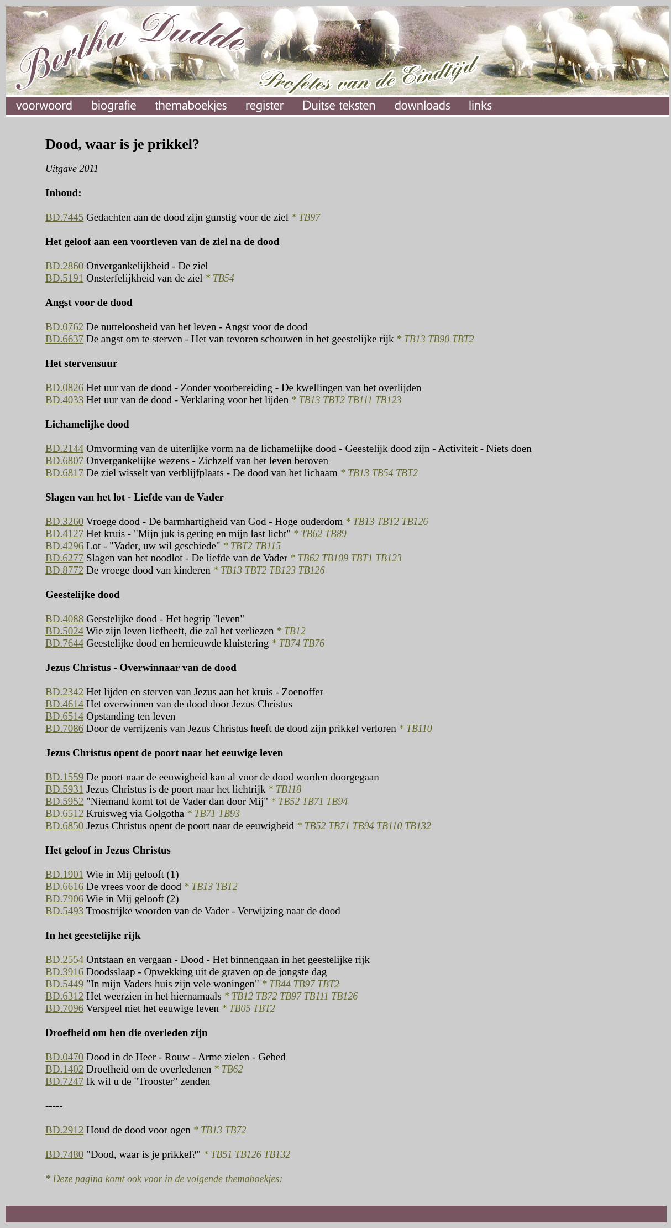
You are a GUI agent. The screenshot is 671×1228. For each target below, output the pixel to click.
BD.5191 (64, 278)
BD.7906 (64, 898)
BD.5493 (64, 911)
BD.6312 (64, 996)
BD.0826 (64, 387)
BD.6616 (64, 886)
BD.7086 (64, 728)
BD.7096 (64, 1008)
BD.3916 (64, 971)
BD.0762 (64, 326)
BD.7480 (64, 1154)
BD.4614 (64, 704)
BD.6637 (64, 339)
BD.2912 (64, 1130)
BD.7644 (64, 643)
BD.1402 (64, 1069)
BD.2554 (64, 959)
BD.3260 (64, 521)
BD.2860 (64, 266)
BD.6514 (64, 716)
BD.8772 (64, 570)
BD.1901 (64, 874)
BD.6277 (64, 558)
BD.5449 (64, 984)
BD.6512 (64, 813)
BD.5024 (64, 631)
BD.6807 (64, 460)
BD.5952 (64, 801)
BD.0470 (64, 1057)
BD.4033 (64, 399)
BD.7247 (64, 1081)
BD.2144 (64, 448)
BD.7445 (64, 217)
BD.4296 (64, 545)
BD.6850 (64, 825)
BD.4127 (64, 533)
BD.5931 (64, 789)
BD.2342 (64, 692)
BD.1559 (64, 777)
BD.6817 (64, 472)
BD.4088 (64, 619)
